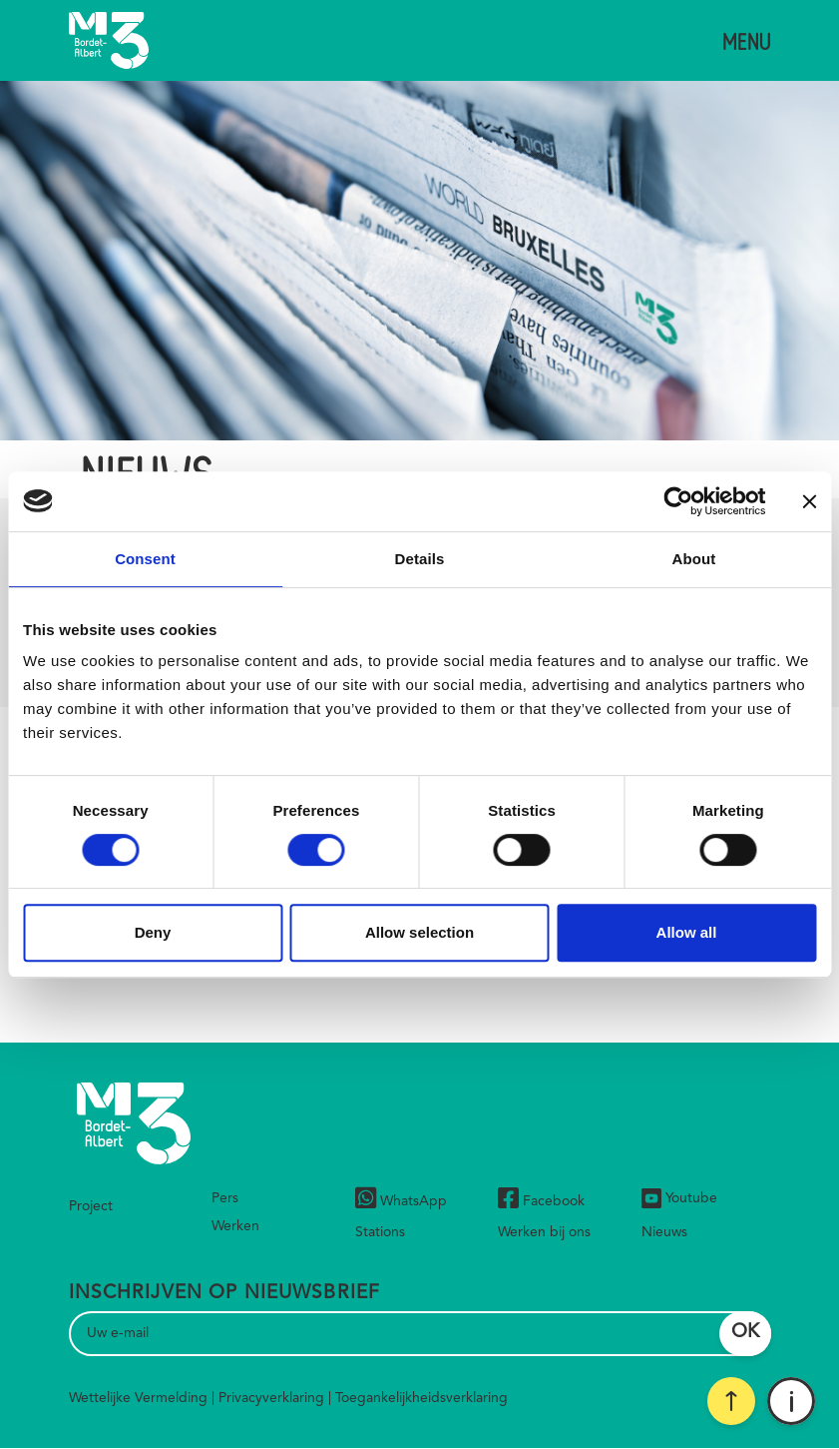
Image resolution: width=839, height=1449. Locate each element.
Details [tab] (420, 558)
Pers (224, 1198)
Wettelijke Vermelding (138, 1398)
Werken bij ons (544, 1232)
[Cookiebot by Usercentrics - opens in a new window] (678, 501)
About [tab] (694, 558)
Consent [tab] (145, 558)
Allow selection (419, 932)
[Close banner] (809, 501)
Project (91, 1206)
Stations (380, 1232)
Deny (153, 932)
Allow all (686, 932)
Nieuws (664, 1232)
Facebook (541, 1200)
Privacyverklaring (271, 1398)
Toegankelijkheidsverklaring (421, 1398)
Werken (235, 1226)
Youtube (679, 1198)
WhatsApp (401, 1200)
